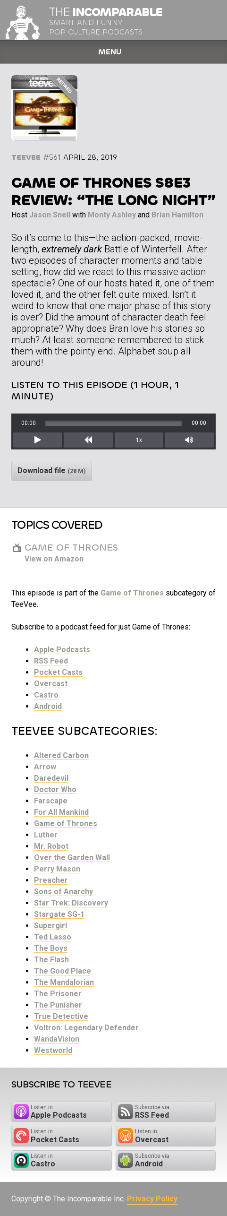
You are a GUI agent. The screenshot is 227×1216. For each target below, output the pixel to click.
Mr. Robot (51, 846)
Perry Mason (57, 868)
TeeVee (26, 157)
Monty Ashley (112, 214)
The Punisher (58, 1004)
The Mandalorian (64, 982)
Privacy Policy (152, 1198)
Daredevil (51, 778)
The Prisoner (58, 993)
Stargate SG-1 (59, 914)
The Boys (50, 948)
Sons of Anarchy (63, 891)
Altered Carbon (61, 755)
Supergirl (50, 925)
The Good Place (62, 970)
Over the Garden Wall (72, 857)
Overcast (50, 683)
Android (48, 706)
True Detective (61, 1016)
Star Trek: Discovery (71, 902)
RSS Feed (51, 660)
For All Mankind (61, 812)
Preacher (51, 880)
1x (139, 440)
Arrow (45, 766)
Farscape (50, 800)
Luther (46, 834)
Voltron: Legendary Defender (86, 1027)
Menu (109, 52)
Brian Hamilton (177, 214)
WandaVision (56, 1039)
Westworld (53, 1050)
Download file (51, 470)
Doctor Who (55, 789)
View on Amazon (54, 558)
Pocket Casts (58, 672)
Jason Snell (49, 214)
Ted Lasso (52, 936)
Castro (46, 694)
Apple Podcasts (62, 649)
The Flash (51, 959)
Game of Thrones (132, 592)
